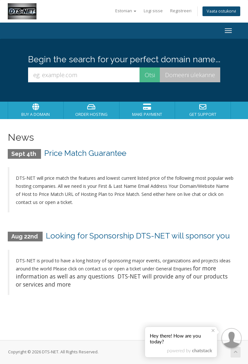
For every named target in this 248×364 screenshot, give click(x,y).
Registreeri (180, 11)
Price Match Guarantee (85, 153)
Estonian (125, 11)
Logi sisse (153, 11)
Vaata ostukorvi (221, 11)
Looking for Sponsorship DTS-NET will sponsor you (138, 235)
